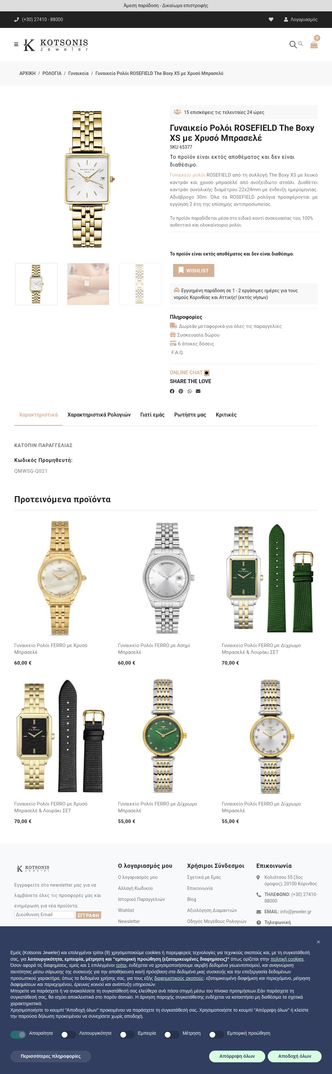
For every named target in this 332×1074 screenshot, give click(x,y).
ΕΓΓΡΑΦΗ (88, 915)
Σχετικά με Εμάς (204, 877)
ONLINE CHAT (189, 372)
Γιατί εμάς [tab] (152, 415)
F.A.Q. (178, 353)
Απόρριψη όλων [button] (237, 1056)
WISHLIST (194, 270)
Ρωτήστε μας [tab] (190, 415)
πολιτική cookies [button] (286, 959)
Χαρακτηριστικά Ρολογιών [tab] (99, 415)
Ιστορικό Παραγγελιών (141, 899)
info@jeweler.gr (295, 911)
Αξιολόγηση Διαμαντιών (212, 910)
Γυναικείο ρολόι (187, 175)
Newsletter (129, 921)
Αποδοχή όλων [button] (294, 1056)
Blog (191, 899)
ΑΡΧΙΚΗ (27, 73)
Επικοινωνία (199, 888)
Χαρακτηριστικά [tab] (38, 415)
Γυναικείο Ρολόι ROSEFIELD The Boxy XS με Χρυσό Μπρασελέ (159, 73)
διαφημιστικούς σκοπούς (179, 978)
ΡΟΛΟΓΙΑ (51, 73)
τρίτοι (121, 965)
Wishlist (126, 910)
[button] (318, 942)
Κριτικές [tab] (226, 415)
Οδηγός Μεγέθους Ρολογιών (216, 921)
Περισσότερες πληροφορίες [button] (51, 1056)
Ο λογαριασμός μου (138, 877)
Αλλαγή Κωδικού (135, 888)
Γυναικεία (78, 73)
